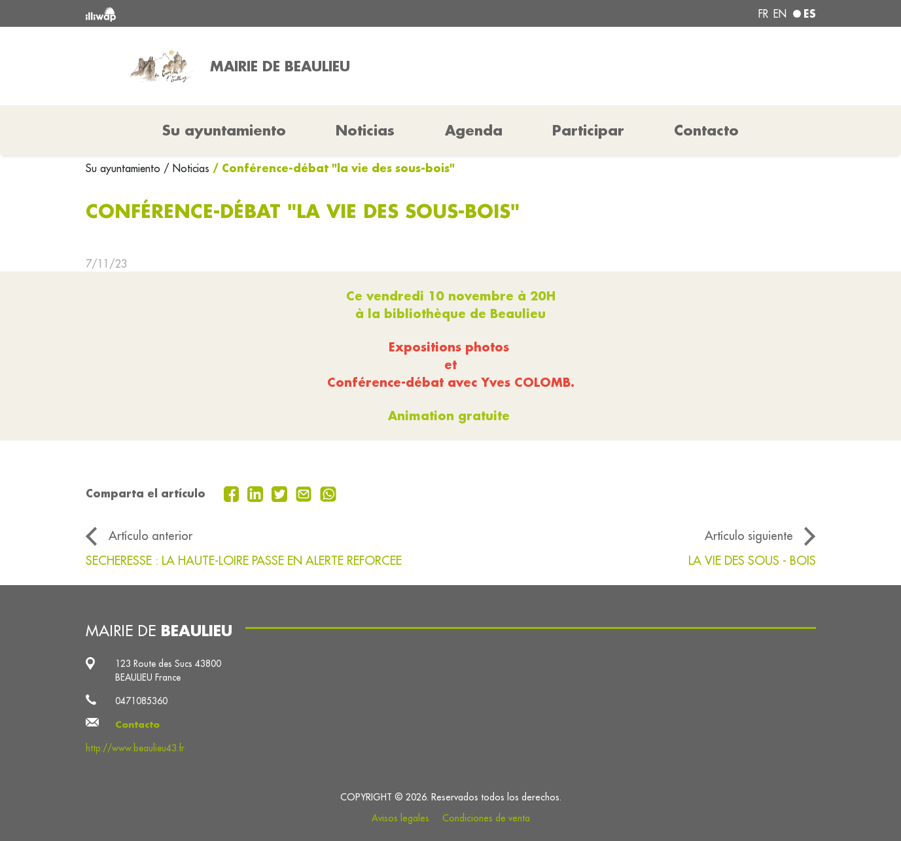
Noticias (365, 130)
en (779, 13)
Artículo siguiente (749, 535)
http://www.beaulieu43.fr (135, 748)
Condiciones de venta (486, 818)
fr (763, 13)
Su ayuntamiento (125, 168)
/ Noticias (186, 168)
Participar (588, 130)
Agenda (474, 130)
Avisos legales (400, 818)
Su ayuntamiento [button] (224, 130)
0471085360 (141, 701)
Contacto (706, 130)
